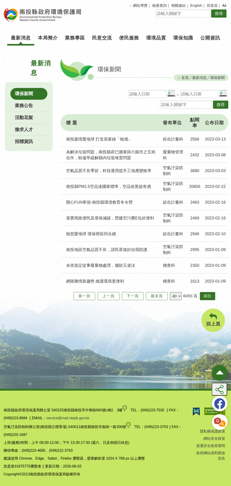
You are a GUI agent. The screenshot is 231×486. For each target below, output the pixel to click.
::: (131, 5)
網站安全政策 (214, 438)
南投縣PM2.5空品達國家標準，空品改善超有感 (108, 186)
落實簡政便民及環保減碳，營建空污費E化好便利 (110, 218)
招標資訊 (24, 141)
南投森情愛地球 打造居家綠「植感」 (99, 139)
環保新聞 (24, 93)
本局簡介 (48, 37)
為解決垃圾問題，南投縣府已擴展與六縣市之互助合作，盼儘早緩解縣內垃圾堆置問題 (110, 155)
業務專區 (75, 37)
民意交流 (102, 37)
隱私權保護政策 (212, 431)
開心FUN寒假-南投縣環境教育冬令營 (99, 202)
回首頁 (212, 5)
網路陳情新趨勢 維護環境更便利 (95, 281)
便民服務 (129, 37)
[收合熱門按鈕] (220, 373)
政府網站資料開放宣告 (210, 455)
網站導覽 (140, 5)
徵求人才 (24, 129)
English (196, 5)
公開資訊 (210, 37)
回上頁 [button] (213, 319)
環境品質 (156, 37)
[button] (224, 5)
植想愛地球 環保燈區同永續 (91, 234)
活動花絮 (24, 117)
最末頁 (157, 296)
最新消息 (21, 37)
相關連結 (178, 5)
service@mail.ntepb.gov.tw (67, 418)
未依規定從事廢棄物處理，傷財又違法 (100, 265)
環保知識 (183, 37)
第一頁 (84, 296)
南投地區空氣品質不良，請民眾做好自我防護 (106, 249)
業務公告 (24, 105)
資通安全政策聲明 (210, 446)
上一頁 (108, 296)
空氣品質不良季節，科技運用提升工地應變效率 (108, 170)
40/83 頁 (190, 296)
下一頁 (133, 296)
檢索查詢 (159, 5)
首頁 (185, 78)
